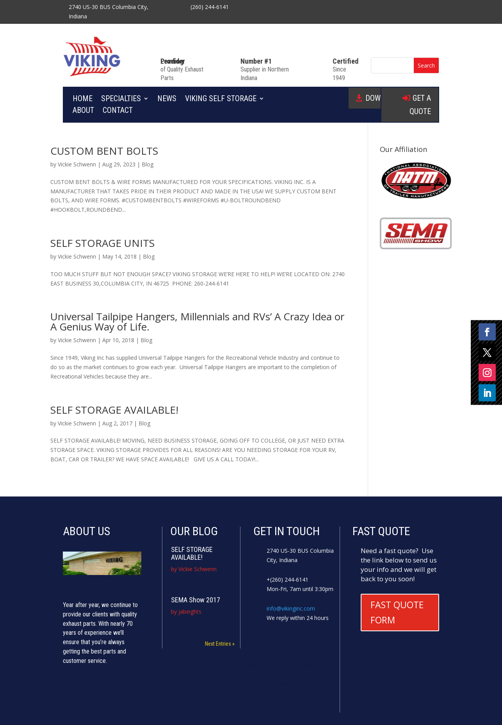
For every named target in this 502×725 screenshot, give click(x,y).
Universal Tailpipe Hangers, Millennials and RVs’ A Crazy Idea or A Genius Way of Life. (197, 321)
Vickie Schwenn (77, 164)
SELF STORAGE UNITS (102, 243)
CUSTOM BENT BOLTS (104, 151)
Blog (147, 164)
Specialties (121, 99)
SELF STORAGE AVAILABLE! (114, 410)
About (83, 111)
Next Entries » (220, 644)
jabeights (189, 611)
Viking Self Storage (220, 99)
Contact (118, 111)
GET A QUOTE (420, 104)
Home (83, 99)
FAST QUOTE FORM (397, 612)
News (166, 99)
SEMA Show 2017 (195, 600)
